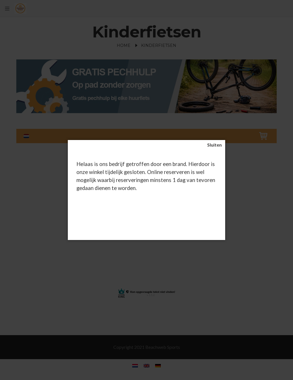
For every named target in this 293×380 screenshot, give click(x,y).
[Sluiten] (214, 145)
